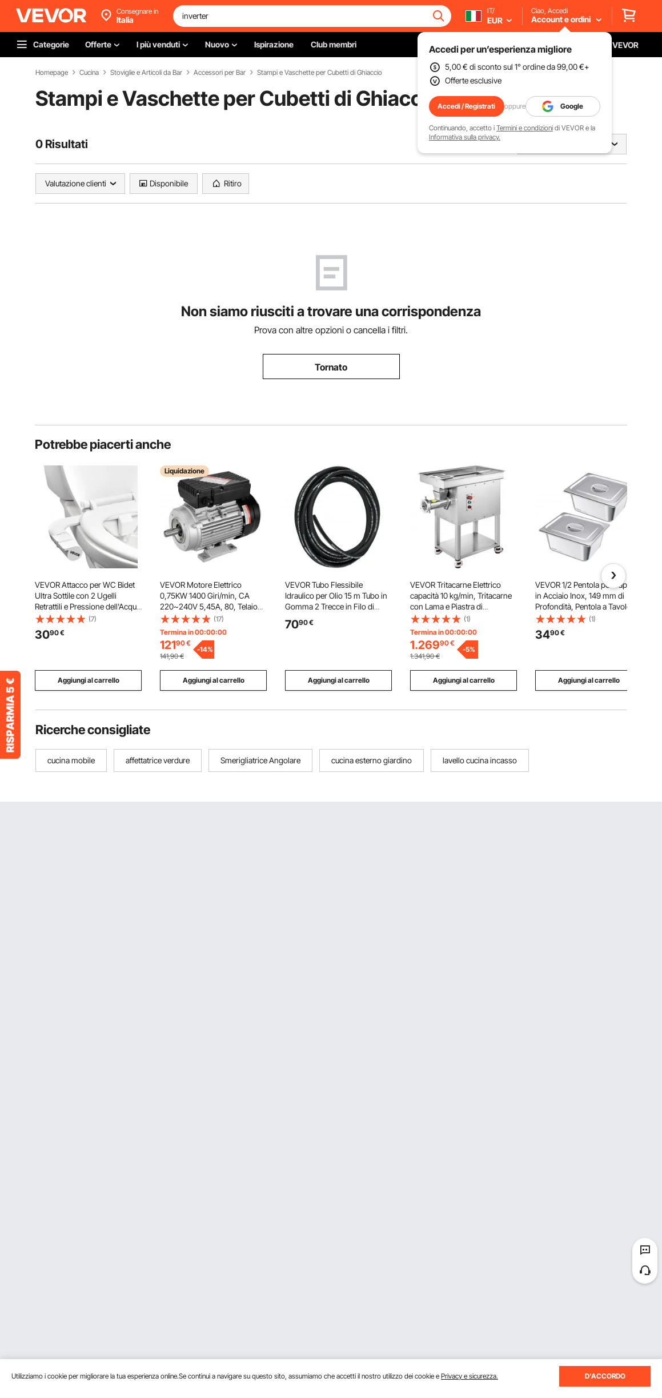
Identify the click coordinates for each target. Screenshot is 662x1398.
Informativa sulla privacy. (464, 137)
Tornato (331, 367)
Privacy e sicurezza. (469, 1376)
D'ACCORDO (605, 1376)
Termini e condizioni (524, 128)
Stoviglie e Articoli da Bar (146, 73)
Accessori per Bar (220, 73)
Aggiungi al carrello (88, 680)
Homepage (51, 73)
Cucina (89, 73)
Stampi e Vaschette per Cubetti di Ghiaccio (319, 73)
